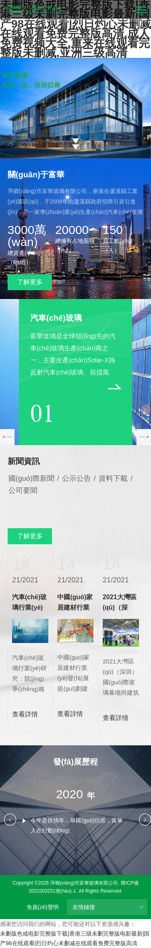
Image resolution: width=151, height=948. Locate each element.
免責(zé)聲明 (43, 907)
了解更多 (30, 282)
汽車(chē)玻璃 (56, 317)
